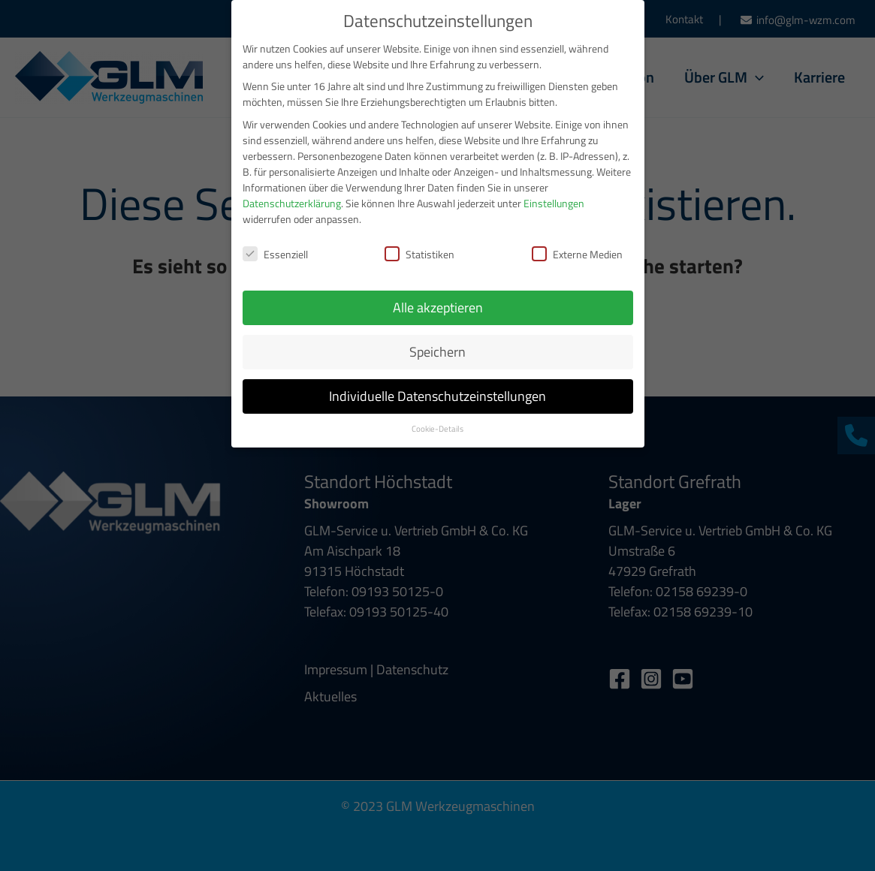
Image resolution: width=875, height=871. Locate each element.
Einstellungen (553, 192)
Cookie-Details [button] (437, 418)
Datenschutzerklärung (292, 192)
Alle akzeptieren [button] (438, 297)
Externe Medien (577, 243)
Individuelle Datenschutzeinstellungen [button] (437, 385)
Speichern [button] (437, 341)
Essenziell (275, 243)
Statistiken (419, 243)
